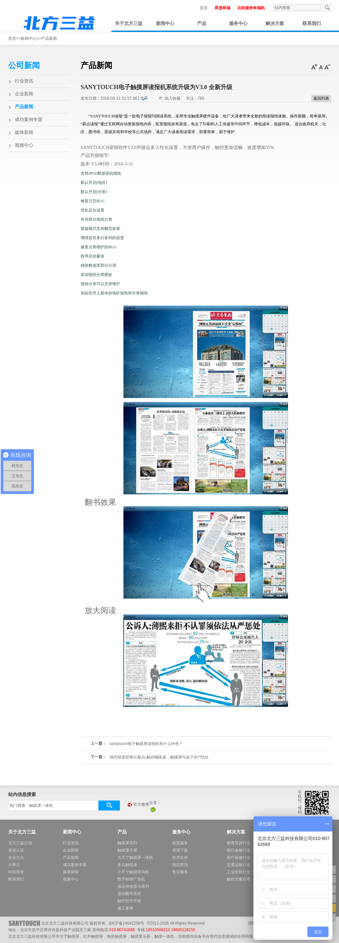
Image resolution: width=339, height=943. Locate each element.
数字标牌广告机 (131, 879)
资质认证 (16, 850)
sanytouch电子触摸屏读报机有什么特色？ (146, 743)
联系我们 (311, 23)
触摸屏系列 (127, 843)
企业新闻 (24, 93)
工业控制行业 (238, 872)
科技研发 (16, 872)
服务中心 (238, 23)
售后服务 (180, 872)
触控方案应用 (238, 879)
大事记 (14, 864)
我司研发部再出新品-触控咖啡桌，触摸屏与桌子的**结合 (159, 757)
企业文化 (16, 857)
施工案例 (125, 908)
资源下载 (180, 850)
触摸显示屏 (127, 850)
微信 (153, 809)
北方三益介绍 (20, 843)
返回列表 (321, 98)
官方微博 (138, 805)
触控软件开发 (129, 901)
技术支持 (180, 857)
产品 (201, 23)
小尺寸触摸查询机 (133, 872)
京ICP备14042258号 (126, 923)
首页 (204, 8)
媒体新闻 (24, 132)
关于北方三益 (129, 23)
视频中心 (24, 145)
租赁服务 (180, 843)
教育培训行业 (238, 843)
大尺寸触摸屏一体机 (135, 857)
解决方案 (275, 23)
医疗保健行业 (238, 857)
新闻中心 (165, 23)
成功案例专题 (28, 119)
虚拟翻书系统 (129, 893)
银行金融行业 (238, 850)
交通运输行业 (238, 864)
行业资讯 (24, 81)
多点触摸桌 (127, 864)
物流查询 (180, 864)
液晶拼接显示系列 (133, 886)
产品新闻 (49, 38)
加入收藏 (172, 98)
